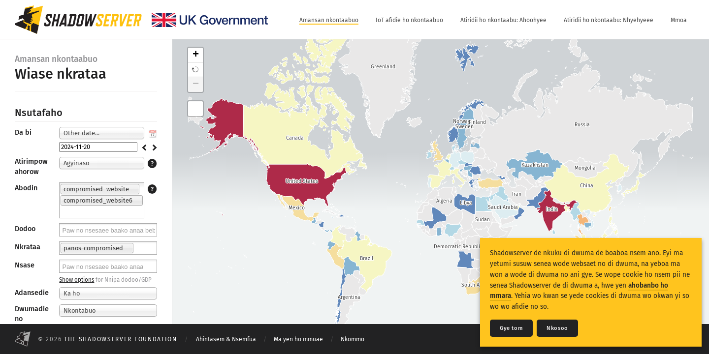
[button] (195, 69)
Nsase (24, 265)
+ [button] (196, 55)
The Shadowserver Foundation (120, 339)
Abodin (26, 188)
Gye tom (511, 328)
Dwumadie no (32, 314)
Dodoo (25, 229)
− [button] (196, 84)
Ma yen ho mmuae (298, 339)
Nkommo (352, 339)
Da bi (23, 132)
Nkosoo (557, 328)
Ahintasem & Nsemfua (226, 339)
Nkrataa (27, 247)
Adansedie (32, 293)
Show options (76, 279)
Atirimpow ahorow (31, 166)
